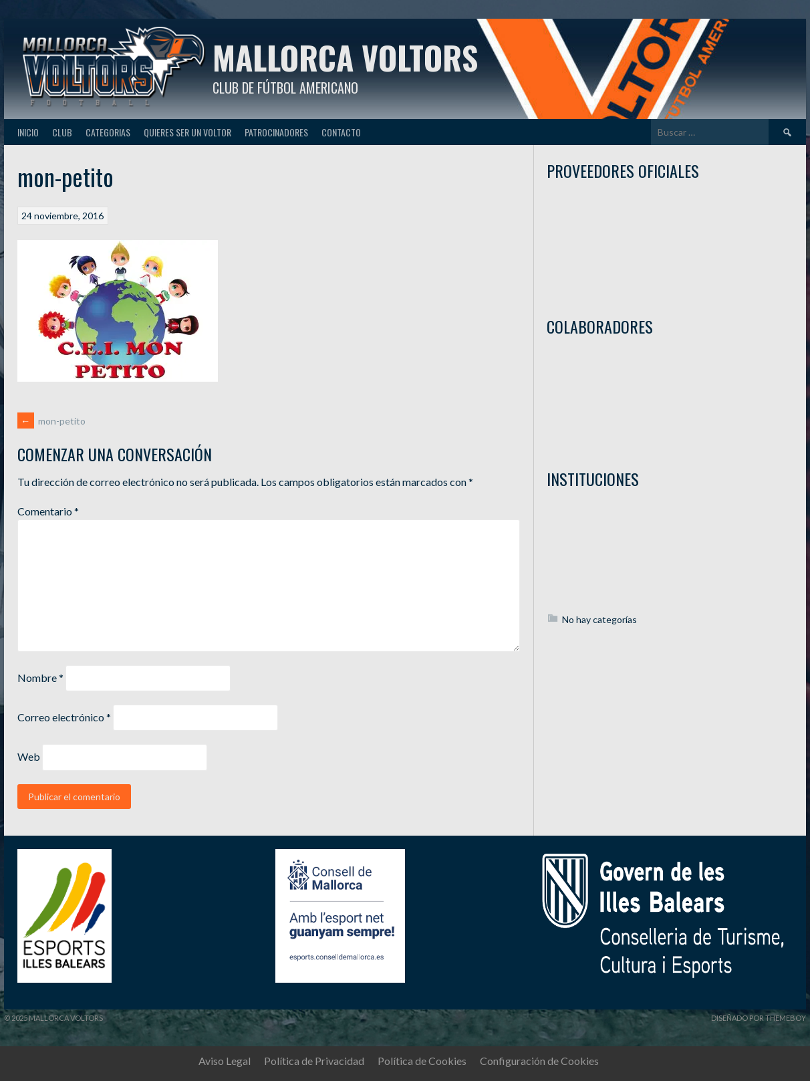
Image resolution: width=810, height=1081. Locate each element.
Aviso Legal (224, 1060)
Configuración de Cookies (539, 1060)
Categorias (108, 132)
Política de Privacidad (314, 1060)
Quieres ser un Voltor (187, 132)
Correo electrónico (64, 717)
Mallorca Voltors (345, 57)
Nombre (40, 677)
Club (62, 132)
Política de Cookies (422, 1060)
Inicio (28, 132)
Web (28, 756)
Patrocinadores (276, 132)
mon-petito (51, 421)
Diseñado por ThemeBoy (758, 1017)
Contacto (341, 132)
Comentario (48, 511)
